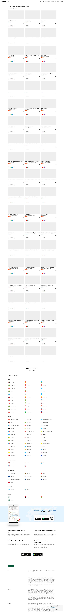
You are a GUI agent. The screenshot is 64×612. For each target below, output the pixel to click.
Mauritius (34, 585)
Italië (50, 581)
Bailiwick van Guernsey (31, 581)
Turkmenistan (36, 578)
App (58, 1)
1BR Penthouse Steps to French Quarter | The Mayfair (35, 179)
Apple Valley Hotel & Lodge (30, 302)
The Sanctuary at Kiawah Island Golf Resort (17, 320)
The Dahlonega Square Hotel (30, 267)
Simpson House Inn (12, 302)
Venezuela (45, 598)
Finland (44, 580)
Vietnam (44, 578)
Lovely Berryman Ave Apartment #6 (32, 338)
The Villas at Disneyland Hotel (31, 143)
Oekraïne (50, 596)
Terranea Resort (28, 90)
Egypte (31, 585)
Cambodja (40, 590)
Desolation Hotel (44, 338)
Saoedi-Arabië (51, 577)
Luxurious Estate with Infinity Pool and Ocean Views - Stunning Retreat (39, 196)
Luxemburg (29, 582)
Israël (31, 590)
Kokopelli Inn (43, 20)
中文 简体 (37, 570)
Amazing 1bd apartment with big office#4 (16, 285)
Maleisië (39, 577)
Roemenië (32, 596)
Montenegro (38, 582)
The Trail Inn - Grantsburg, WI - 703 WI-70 (33, 55)
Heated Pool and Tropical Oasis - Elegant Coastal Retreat (36, 249)
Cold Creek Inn (11, 55)
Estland (39, 580)
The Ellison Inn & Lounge (30, 126)
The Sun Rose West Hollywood (47, 73)
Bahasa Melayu (45, 570)
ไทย (41, 570)
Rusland (53, 596)
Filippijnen (42, 577)
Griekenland (36, 581)
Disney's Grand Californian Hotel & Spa (16, 143)
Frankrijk (47, 580)
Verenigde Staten (38, 597)
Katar (47, 577)
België (44, 579)
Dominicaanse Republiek (37, 598)
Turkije (39, 578)
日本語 (28, 570)
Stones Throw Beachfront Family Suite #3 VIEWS (34, 161)
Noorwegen (50, 582)
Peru (48, 598)
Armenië (37, 589)
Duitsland (32, 580)
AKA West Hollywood (12, 37)
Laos (49, 590)
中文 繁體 (34, 570)
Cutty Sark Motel (28, 355)
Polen (53, 582)
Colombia (52, 597)
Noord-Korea (51, 578)
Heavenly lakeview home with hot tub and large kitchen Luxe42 (20, 196)
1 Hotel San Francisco (12, 108)
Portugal (29, 596)
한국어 (40, 570)
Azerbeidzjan (40, 589)
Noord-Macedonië (43, 582)
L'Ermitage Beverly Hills (45, 37)
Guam (53, 598)
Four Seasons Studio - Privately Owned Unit (33, 320)
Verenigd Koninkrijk (51, 580)
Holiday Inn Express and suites (47, 196)
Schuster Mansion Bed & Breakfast (15, 338)
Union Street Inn (44, 302)
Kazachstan (46, 590)
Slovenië (40, 596)
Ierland (45, 581)
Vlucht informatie (53, 1)
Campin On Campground (13, 267)
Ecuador (33, 598)
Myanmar (29, 577)
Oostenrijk (34, 579)
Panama (34, 597)
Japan (37, 590)
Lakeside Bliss (27, 214)
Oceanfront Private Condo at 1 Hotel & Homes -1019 (51, 355)
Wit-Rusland (46, 596)
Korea (43, 590)
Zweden (37, 596)
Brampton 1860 (28, 20)
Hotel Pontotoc (11, 232)
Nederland (47, 582)
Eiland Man (48, 581)
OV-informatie (42, 1)
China (47, 589)
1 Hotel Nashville (11, 126)
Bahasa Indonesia (50, 570)
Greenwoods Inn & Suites (30, 285)
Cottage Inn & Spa (44, 214)
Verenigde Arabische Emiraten (32, 589)
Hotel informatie (47, 1)
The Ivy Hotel (43, 90)
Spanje (42, 580)
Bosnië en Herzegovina (39, 579)
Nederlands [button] (61, 1)
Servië (35, 596)
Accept (57, 609)
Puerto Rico (29, 598)
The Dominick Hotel (28, 73)
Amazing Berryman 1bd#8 (13, 214)
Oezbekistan (47, 578)
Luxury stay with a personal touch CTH (16, 355)
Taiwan (41, 578)
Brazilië (42, 598)
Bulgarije (46, 579)
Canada (29, 597)
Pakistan (45, 577)
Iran (35, 590)
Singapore (29, 578)
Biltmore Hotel (43, 55)
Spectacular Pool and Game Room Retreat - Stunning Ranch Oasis (21, 249)
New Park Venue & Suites (46, 126)
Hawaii (42, 597)
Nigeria (37, 585)
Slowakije (43, 596)
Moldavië (35, 582)
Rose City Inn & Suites (45, 161)
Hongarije (39, 581)
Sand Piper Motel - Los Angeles (47, 285)
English (31, 570)
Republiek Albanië (30, 579)
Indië (33, 590)
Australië (50, 598)
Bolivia (47, 597)
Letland (32, 582)
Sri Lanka (51, 590)
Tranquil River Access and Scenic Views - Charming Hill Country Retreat (22, 179)
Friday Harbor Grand (12, 20)
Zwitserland (49, 579)
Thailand (32, 578)
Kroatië (42, 581)
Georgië (50, 589)
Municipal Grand (44, 143)
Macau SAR (35, 577)
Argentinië (44, 597)
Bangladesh (44, 589)
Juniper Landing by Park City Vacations (32, 108)
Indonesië (29, 590)
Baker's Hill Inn (44, 108)
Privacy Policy (53, 607)
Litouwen (53, 581)
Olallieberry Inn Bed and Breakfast (47, 320)
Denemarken (35, 580)
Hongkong (53, 589)
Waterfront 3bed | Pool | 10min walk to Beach (17, 161)
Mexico (31, 597)
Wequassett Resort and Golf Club (15, 90)
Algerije (29, 585)
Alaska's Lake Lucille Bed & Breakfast (15, 73)
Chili (49, 597)
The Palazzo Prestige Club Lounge (47, 267)
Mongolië (32, 577)
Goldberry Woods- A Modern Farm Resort (33, 37)
